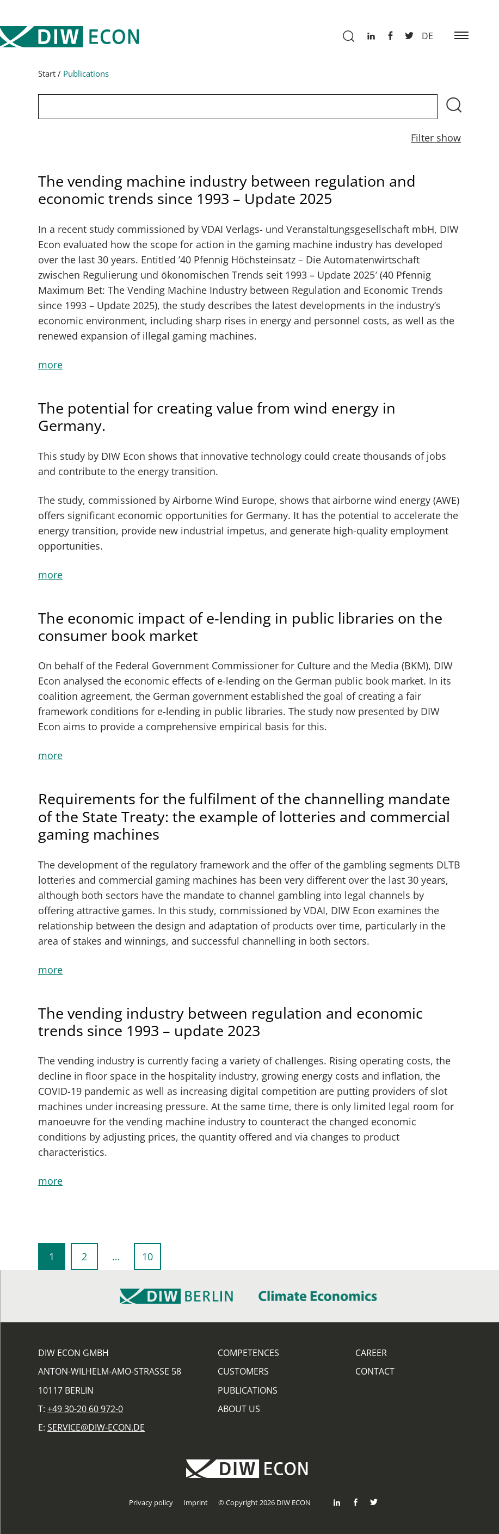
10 (151, 1263)
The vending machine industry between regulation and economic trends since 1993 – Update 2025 (227, 193)
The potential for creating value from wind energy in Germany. (217, 420)
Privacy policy (151, 1502)
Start (47, 77)
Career (371, 1353)
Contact (375, 1371)
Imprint (195, 1502)
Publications (248, 1390)
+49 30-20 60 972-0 (85, 1409)
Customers (243, 1371)
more (50, 368)
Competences (248, 1353)
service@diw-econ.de (96, 1427)
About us (239, 1409)
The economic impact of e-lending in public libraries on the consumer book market (240, 630)
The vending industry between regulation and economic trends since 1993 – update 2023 (230, 1025)
